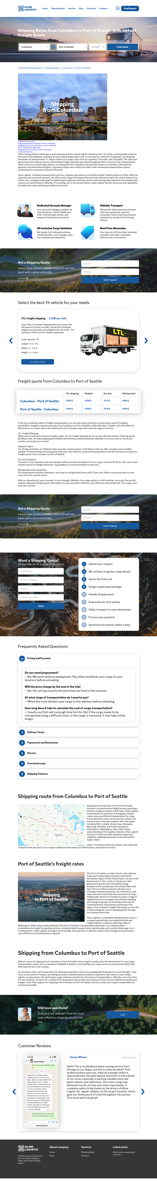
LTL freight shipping (37, 362)
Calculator (91, 8)
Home (45, 8)
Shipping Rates (58, 8)
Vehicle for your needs (26, 141)
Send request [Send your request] (110, 280)
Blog (81, 8)
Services (72, 8)
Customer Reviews (25, 152)
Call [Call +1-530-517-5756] (122, 1017)
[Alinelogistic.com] (27, 8)
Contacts (103, 8)
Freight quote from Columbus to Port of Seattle (36, 143)
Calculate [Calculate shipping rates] (122, 46)
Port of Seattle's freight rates (29, 147)
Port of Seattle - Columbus (39, 410)
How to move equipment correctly (124, 1155)
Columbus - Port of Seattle (39, 402)
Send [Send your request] (41, 607)
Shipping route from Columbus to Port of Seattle (37, 145)
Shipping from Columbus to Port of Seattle (34, 149)
